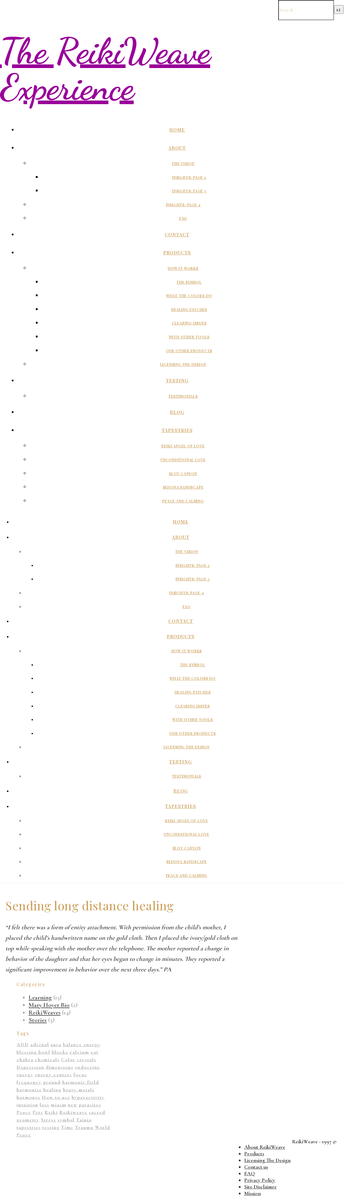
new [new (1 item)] (72, 1105)
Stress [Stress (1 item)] (48, 1120)
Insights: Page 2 (189, 177)
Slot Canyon (183, 473)
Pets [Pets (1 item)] (38, 1112)
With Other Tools (189, 336)
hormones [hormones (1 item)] (28, 1097)
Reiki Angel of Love (182, 445)
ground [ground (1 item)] (52, 1082)
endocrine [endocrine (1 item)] (87, 1067)
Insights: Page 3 (189, 190)
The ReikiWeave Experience (105, 69)
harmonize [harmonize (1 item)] (29, 1090)
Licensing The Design (183, 364)
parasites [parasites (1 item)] (90, 1105)
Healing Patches (189, 309)
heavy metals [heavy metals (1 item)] (79, 1090)
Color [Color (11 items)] (68, 1060)
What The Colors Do (189, 295)
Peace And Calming (183, 501)
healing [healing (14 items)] (52, 1090)
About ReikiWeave (264, 1147)
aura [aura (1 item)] (56, 1045)
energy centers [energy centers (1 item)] (53, 1075)
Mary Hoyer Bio (49, 1005)
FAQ (183, 218)
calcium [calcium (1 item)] (79, 1052)
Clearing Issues (189, 323)
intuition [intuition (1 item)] (27, 1105)
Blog (177, 412)
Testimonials (183, 396)
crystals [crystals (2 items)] (86, 1060)
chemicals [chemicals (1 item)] (47, 1060)
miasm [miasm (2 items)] (58, 1105)
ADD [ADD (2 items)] (23, 1045)
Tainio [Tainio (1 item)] (84, 1120)
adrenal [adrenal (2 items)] (39, 1045)
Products (177, 253)
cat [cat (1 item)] (94, 1052)
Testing (177, 380)
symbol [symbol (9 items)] (66, 1120)
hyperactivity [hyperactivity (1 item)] (88, 1097)
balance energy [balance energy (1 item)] (82, 1045)
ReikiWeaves (45, 1012)
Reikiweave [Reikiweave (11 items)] (73, 1112)
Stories (38, 1020)
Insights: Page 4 (183, 204)
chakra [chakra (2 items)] (25, 1060)
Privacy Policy (259, 1180)
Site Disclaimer (260, 1186)
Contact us (256, 1166)
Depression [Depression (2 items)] (30, 1067)
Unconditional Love (183, 459)
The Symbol (189, 282)
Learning (40, 997)
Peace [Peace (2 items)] (24, 1112)
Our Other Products (189, 350)
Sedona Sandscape (183, 487)
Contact (177, 234)
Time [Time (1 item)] (67, 1127)
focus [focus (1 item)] (80, 1075)
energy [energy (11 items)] (25, 1075)
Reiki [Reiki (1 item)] (51, 1112)
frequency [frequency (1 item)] (29, 1082)
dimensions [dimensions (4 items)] (59, 1067)
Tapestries (177, 430)
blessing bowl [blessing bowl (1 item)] (33, 1052)
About (177, 148)
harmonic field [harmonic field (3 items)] (80, 1082)
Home (177, 130)
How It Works (183, 268)
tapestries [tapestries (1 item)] (29, 1127)
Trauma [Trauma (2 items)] (84, 1127)
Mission (252, 1193)
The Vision (183, 163)
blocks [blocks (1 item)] (60, 1052)
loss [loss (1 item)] (44, 1105)
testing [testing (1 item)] (51, 1127)
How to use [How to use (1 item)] (56, 1097)
